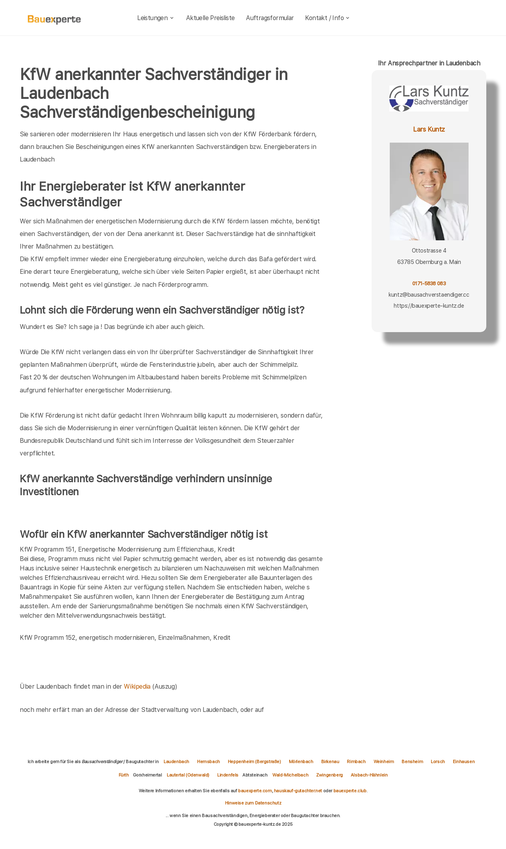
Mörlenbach (301, 761)
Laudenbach (176, 761)
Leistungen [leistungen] (156, 18)
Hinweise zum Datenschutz (253, 803)
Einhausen (463, 761)
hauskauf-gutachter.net (298, 790)
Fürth (124, 775)
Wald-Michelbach (290, 775)
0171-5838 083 (429, 283)
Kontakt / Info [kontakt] (327, 18)
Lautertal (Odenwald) (188, 775)
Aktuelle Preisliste (210, 18)
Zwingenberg (329, 775)
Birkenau (330, 761)
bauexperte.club (349, 790)
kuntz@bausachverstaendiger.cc (429, 295)
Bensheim (412, 761)
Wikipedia (138, 686)
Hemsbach (208, 761)
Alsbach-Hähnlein (369, 775)
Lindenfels (227, 775)
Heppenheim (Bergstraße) (254, 761)
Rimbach (356, 761)
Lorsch (438, 761)
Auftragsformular (270, 18)
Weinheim (384, 761)
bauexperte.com (255, 790)
